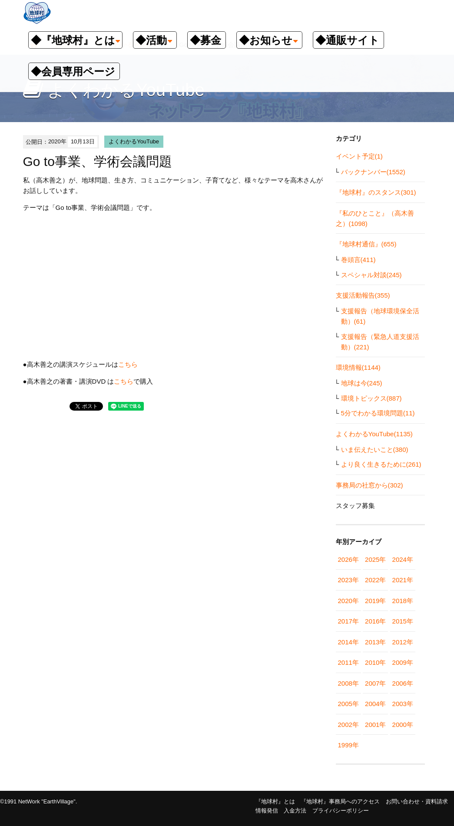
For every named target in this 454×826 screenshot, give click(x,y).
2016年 (375, 621)
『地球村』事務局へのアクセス (340, 801)
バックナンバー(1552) (373, 172)
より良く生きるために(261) (381, 464)
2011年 (348, 662)
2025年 (375, 559)
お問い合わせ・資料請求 (417, 801)
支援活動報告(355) (363, 295)
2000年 (402, 724)
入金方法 (295, 810)
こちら (128, 364)
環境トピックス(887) (371, 398)
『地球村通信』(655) (366, 244)
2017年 (348, 621)
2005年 (348, 703)
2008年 (348, 683)
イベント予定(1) (359, 156)
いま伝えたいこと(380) (374, 449)
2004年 (375, 703)
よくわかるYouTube (134, 141)
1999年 (348, 745)
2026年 (348, 559)
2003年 (402, 703)
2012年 (402, 642)
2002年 (348, 724)
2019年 (375, 600)
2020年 (348, 600)
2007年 (375, 683)
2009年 (402, 662)
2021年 (402, 580)
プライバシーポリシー (340, 810)
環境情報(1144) (358, 367)
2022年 (375, 580)
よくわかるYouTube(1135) (374, 434)
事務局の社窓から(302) (369, 485)
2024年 (402, 559)
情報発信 (266, 810)
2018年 (402, 600)
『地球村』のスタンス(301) (376, 192)
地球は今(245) (361, 383)
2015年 (402, 621)
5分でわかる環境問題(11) (378, 413)
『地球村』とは (275, 801)
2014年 (348, 642)
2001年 (375, 724)
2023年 (348, 580)
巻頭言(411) (358, 259)
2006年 (402, 683)
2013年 (375, 642)
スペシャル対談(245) (371, 275)
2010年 (375, 662)
